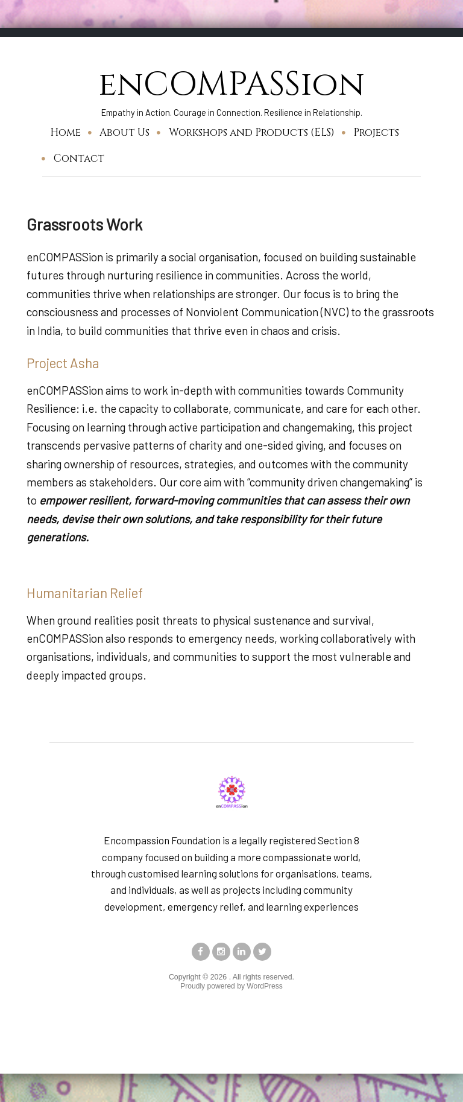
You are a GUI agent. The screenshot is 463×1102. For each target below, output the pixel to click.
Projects (376, 132)
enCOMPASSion (231, 84)
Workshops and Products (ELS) (252, 132)
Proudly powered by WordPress (231, 987)
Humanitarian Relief (85, 592)
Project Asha (63, 362)
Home (65, 132)
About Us (124, 132)
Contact (79, 158)
